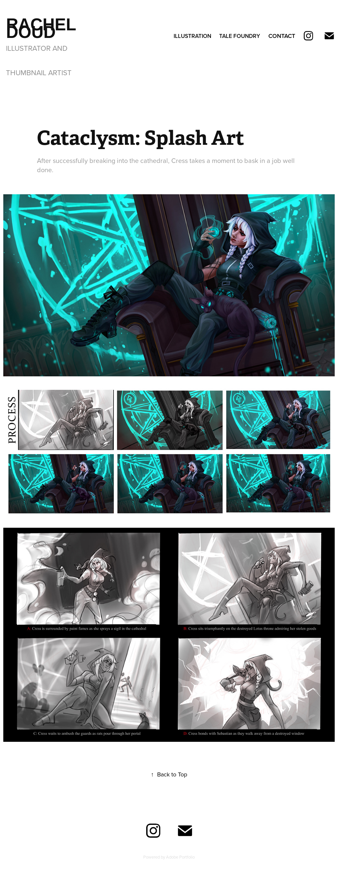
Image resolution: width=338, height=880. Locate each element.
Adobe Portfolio (180, 857)
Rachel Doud (43, 28)
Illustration (192, 36)
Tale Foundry (239, 36)
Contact (281, 36)
